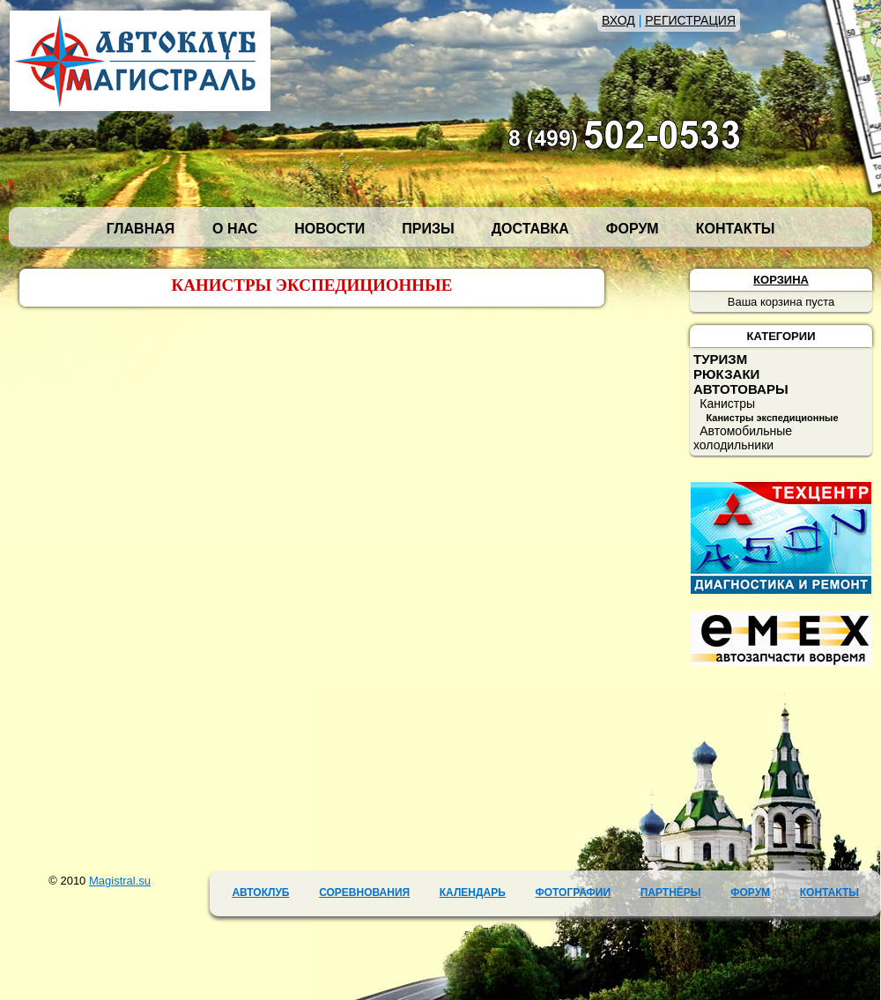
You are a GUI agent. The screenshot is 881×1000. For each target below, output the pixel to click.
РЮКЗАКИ (726, 374)
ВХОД (618, 20)
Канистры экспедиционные (772, 417)
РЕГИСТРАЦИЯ (690, 20)
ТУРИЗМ (720, 359)
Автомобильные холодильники (742, 438)
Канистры (727, 403)
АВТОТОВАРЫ (740, 388)
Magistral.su (120, 880)
